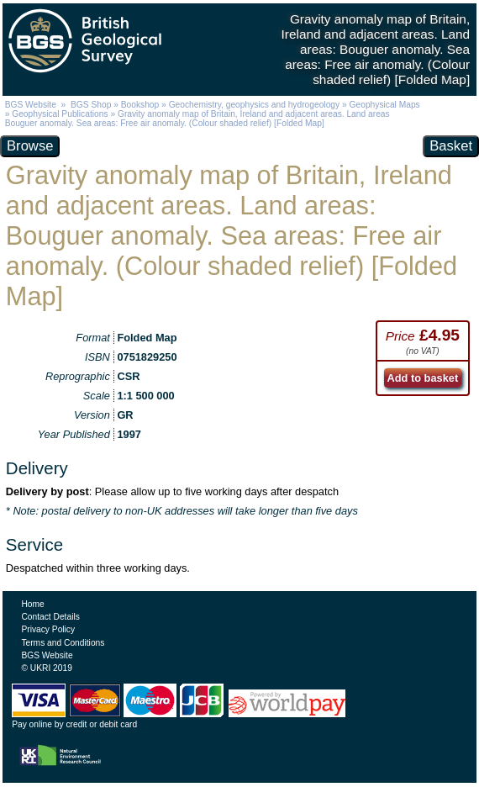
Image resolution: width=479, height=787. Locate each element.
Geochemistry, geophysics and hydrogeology (254, 104)
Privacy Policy (48, 629)
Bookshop (140, 104)
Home (32, 604)
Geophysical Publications (60, 114)
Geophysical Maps (385, 104)
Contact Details (50, 616)
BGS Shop (91, 104)
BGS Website (30, 104)
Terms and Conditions (62, 642)
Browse (30, 146)
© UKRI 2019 (46, 668)
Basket (450, 146)
